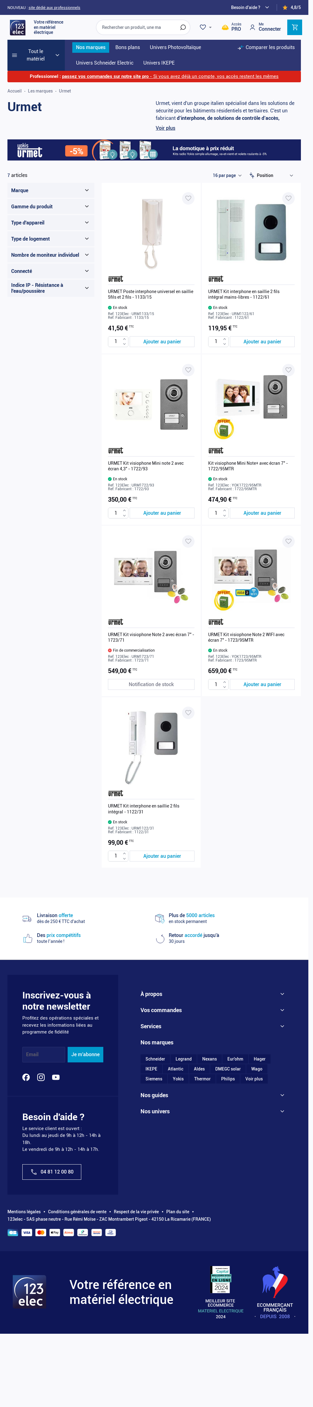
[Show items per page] (227, 175)
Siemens (153, 1223)
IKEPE (151, 1213)
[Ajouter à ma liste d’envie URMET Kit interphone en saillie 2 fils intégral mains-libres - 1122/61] (288, 198)
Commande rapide (158, 1173)
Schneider (155, 1203)
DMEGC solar (228, 1213)
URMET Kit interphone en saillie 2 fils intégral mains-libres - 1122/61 (243, 294)
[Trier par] (276, 175)
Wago (256, 1213)
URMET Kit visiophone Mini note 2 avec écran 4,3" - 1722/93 (146, 466)
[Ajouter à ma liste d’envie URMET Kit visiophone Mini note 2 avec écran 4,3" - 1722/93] (188, 370)
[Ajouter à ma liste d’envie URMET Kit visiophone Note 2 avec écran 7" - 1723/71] (188, 541)
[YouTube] (56, 1077)
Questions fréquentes (161, 1143)
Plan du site (177, 1348)
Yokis (178, 1223)
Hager (260, 1203)
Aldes (199, 1213)
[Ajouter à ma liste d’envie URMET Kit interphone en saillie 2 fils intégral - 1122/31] (188, 713)
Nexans (209, 1203)
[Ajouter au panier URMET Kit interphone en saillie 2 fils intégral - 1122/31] (162, 856)
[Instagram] (41, 1077)
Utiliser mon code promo (164, 1163)
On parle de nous (157, 1024)
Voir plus (165, 128)
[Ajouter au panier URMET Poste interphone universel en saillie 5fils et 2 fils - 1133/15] (162, 341)
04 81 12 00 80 (52, 1172)
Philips (228, 1223)
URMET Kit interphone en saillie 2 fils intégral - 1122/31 (143, 808)
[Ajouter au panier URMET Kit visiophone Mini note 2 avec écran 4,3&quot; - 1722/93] (162, 513)
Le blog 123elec (156, 1260)
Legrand (184, 1203)
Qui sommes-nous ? (160, 1004)
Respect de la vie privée (136, 1348)
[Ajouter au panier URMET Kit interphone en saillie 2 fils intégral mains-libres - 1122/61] (262, 341)
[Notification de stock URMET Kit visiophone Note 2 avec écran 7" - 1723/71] (151, 684)
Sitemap (149, 1054)
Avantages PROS (157, 1133)
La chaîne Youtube (159, 1270)
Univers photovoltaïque (163, 1304)
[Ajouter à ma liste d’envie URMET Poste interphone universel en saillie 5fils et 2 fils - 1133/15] (188, 198)
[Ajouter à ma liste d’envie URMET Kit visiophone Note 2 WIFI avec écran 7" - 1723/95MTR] (288, 541)
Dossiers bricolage (159, 1250)
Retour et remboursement (165, 1108)
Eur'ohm (235, 1203)
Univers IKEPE (154, 1314)
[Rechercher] (183, 27)
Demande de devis (158, 1099)
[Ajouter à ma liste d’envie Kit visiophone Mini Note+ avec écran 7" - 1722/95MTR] (288, 370)
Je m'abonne (85, 1054)
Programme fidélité (159, 1153)
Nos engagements (158, 1014)
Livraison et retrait (159, 1089)
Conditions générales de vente (77, 1348)
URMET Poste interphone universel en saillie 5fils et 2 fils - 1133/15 (150, 294)
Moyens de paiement (161, 1079)
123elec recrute (155, 1034)
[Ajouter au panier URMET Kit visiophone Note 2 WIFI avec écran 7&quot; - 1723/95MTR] (262, 684)
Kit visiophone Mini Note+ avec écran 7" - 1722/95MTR (248, 466)
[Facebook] (26, 1077)
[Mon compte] (265, 27)
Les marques (40, 90)
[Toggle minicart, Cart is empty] (294, 27)
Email (32, 1054)
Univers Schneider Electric (166, 1294)
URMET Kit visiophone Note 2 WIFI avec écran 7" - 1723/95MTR (246, 637)
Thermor (202, 1223)
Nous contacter (155, 1044)
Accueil (14, 90)
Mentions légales (24, 1348)
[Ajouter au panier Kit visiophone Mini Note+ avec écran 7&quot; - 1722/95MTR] (262, 513)
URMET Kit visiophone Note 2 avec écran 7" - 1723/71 (151, 637)
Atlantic (175, 1213)
